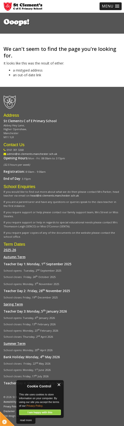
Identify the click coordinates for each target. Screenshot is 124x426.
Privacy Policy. (34, 405)
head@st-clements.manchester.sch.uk (54, 195)
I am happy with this (40, 412)
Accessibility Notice (14, 401)
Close (59, 384)
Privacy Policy (11, 406)
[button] (111, 6)
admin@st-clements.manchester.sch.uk (32, 154)
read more (26, 420)
